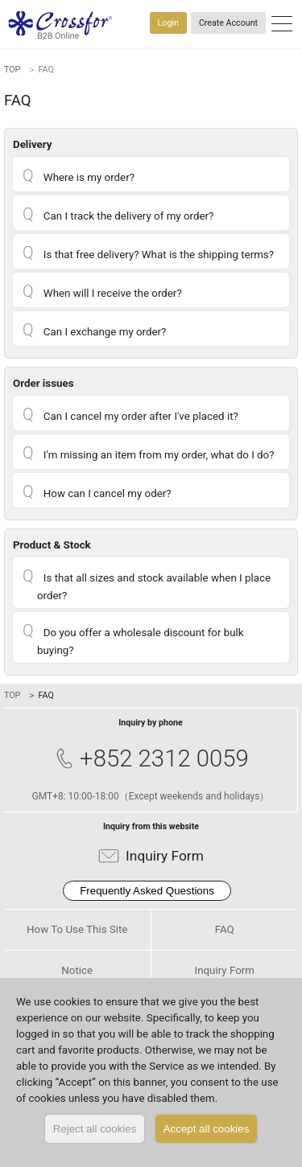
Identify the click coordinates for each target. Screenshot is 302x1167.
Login (168, 23)
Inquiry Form (151, 857)
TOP (12, 69)
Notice (77, 970)
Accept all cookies (206, 1129)
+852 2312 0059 (150, 758)
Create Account (228, 23)
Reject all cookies (95, 1129)
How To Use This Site (77, 929)
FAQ (224, 929)
